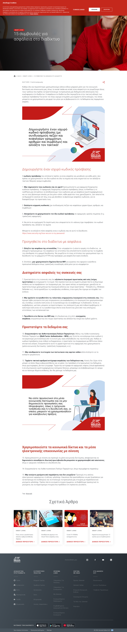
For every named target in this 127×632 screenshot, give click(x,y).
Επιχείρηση (19, 604)
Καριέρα (76, 606)
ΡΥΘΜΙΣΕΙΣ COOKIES (78, 7)
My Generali (58, 594)
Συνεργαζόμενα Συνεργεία (59, 614)
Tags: (23, 493)
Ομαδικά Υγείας (39, 585)
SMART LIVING (21, 530)
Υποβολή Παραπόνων (100, 590)
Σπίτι (17, 590)
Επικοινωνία (97, 580)
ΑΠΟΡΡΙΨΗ (107, 7)
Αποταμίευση (19, 595)
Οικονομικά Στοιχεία (80, 597)
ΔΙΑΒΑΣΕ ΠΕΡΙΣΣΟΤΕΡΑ (25, 542)
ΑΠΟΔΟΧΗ (94, 7)
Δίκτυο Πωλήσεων (99, 585)
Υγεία (17, 580)
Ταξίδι (17, 599)
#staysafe (29, 493)
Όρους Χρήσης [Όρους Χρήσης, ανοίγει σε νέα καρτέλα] (34, 12)
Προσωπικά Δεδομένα (37, 630)
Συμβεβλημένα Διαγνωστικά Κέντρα (61, 607)
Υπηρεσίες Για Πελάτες (59, 581)
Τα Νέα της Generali (80, 601)
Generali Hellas (78, 585)
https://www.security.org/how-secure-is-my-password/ (43, 233)
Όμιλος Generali (79, 580)
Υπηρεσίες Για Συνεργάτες (59, 588)
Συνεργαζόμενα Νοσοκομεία (59, 600)
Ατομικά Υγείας (39, 580)
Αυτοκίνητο (19, 585)
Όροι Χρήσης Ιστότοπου (21, 630)
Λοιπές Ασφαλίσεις (41, 604)
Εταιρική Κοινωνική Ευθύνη (80, 591)
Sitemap (49, 630)
